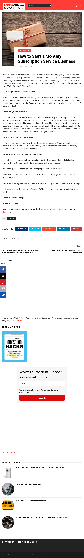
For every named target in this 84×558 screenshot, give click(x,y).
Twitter (6, 212)
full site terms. (19, 320)
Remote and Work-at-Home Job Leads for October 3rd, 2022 (43, 517)
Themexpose (14, 555)
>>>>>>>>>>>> (10, 452)
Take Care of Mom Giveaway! (28, 484)
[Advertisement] (42, 309)
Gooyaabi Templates (39, 555)
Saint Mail (63, 209)
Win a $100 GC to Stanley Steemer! (31, 501)
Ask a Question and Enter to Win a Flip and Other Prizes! (40, 467)
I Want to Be (24, 51)
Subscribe (42, 398)
